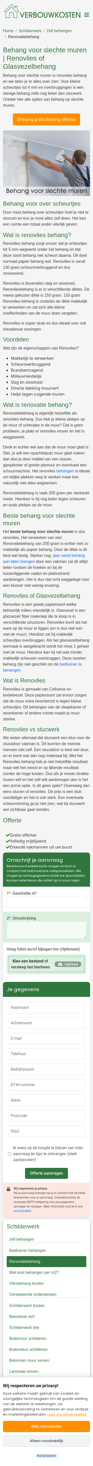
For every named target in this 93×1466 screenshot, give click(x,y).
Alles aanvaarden (46, 1426)
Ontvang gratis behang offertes (46, 119)
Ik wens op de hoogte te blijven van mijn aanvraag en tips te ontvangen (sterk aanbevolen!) (48, 1153)
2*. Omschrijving (21, 918)
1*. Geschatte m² (22, 893)
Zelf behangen (59, 31)
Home (8, 31)
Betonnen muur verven (29, 1360)
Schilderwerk (30, 31)
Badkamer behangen (27, 1250)
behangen (65, 471)
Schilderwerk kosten (27, 1305)
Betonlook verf (21, 1316)
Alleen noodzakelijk (46, 1440)
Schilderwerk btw (24, 1327)
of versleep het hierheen (30, 964)
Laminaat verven (23, 1371)
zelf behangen (21, 1239)
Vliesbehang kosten (26, 1283)
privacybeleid (22, 1211)
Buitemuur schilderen (27, 1338)
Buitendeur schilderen (28, 1349)
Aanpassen (47, 1455)
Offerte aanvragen (46, 1173)
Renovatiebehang (23, 37)
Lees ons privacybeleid (66, 1414)
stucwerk (52, 738)
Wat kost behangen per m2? (34, 1272)
